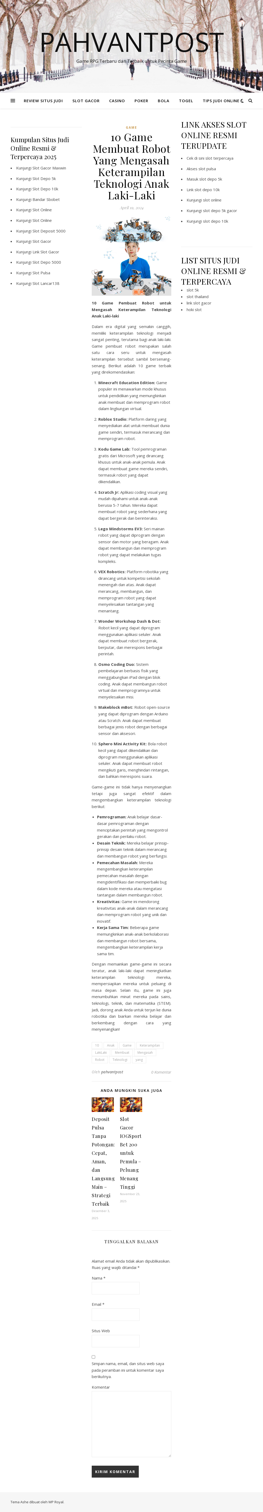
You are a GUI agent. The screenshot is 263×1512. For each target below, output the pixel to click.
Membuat (122, 1052)
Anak (110, 1045)
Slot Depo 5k (44, 178)
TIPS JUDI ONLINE (221, 100)
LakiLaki (101, 1052)
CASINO (117, 100)
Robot (99, 1059)
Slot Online (42, 209)
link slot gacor (199, 303)
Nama (98, 1278)
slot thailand (198, 296)
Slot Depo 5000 (47, 262)
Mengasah (145, 1052)
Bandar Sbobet (46, 199)
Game (127, 1045)
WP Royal (55, 1502)
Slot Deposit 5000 (49, 231)
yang (139, 1059)
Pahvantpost (131, 41)
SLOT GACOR (86, 100)
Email (98, 1304)
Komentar (101, 1387)
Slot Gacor (42, 241)
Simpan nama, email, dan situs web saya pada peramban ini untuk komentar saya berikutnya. (128, 1370)
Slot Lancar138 (46, 283)
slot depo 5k (210, 179)
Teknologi (120, 1059)
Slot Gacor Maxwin (49, 168)
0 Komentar (161, 1072)
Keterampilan (150, 1045)
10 (97, 1045)
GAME (131, 127)
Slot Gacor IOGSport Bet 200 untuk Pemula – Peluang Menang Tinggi (131, 1153)
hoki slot (194, 309)
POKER (141, 100)
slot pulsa (207, 168)
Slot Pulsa (41, 272)
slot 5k (193, 290)
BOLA (163, 100)
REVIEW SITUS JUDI (43, 100)
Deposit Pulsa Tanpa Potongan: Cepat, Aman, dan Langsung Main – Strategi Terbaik (103, 1161)
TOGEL (186, 100)
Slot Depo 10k (45, 188)
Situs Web (101, 1330)
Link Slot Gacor (46, 251)
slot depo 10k (207, 189)
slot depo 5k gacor (220, 210)
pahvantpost (112, 1071)
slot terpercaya (219, 158)
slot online (212, 200)
